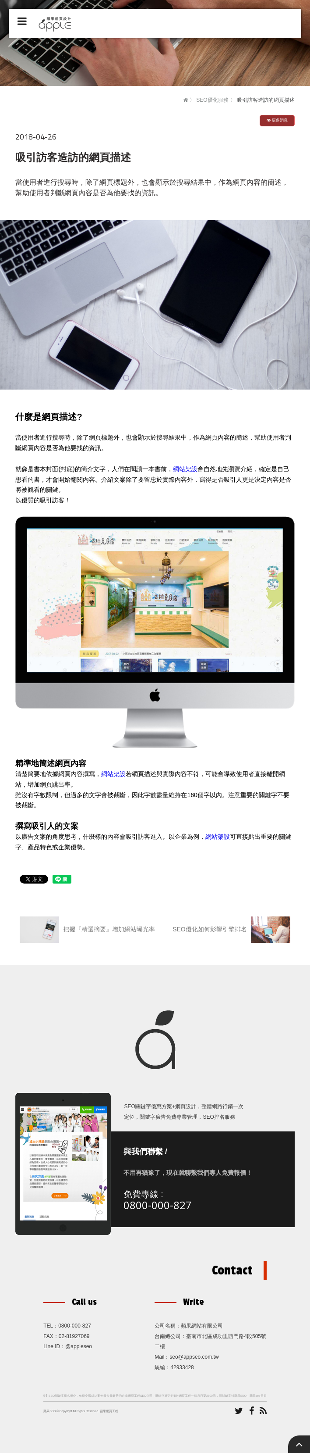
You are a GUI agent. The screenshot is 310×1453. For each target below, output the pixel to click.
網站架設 (185, 468)
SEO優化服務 (212, 100)
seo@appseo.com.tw (193, 1357)
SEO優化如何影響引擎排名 (231, 929)
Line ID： (54, 1346)
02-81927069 (74, 1336)
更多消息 (277, 120)
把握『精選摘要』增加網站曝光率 (87, 929)
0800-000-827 (158, 1207)
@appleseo (78, 1346)
